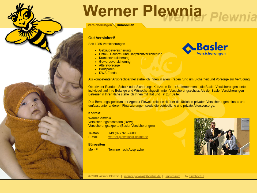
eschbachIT (196, 176)
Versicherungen (100, 25)
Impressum (172, 176)
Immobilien (125, 25)
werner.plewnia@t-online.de (128, 137)
